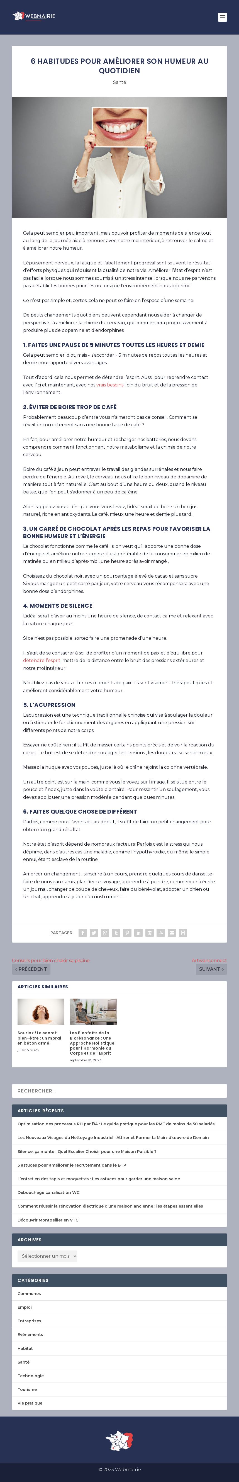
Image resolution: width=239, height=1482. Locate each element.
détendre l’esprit (41, 660)
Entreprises (29, 1320)
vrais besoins (109, 385)
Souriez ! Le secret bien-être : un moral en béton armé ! (39, 1038)
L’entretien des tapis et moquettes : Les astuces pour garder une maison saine (99, 1178)
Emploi (25, 1307)
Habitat (25, 1348)
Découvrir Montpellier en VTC (48, 1220)
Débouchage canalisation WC (48, 1192)
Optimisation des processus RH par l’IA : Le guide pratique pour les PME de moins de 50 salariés (116, 1123)
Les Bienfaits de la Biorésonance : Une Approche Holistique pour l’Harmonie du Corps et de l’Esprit (92, 1043)
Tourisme (27, 1389)
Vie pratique (30, 1403)
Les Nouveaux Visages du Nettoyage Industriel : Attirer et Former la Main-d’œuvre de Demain (113, 1137)
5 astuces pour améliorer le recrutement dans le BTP (72, 1165)
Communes (29, 1293)
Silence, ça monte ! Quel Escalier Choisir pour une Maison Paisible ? (87, 1151)
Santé (119, 82)
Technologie (31, 1375)
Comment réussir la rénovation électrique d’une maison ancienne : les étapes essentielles (110, 1206)
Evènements (30, 1334)
